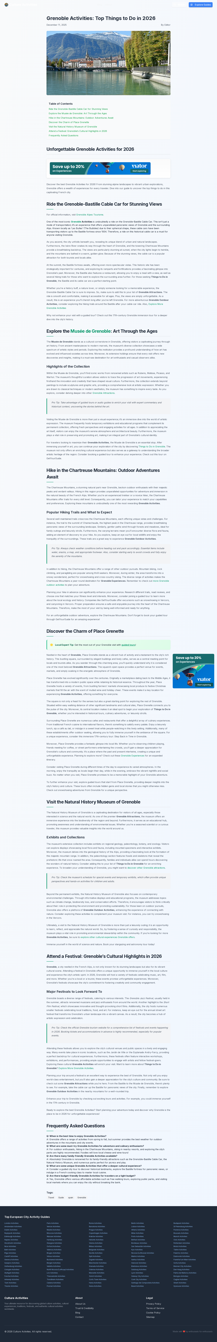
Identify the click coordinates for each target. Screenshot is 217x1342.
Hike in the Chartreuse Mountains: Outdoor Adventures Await (81, 117)
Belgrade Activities (96, 1250)
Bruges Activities (53, 1253)
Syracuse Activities (181, 1286)
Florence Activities (181, 1230)
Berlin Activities (137, 1223)
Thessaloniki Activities (56, 1276)
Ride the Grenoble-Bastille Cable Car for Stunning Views (78, 109)
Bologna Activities (181, 1276)
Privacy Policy (153, 1303)
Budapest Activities (181, 1223)
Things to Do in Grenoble (152, 446)
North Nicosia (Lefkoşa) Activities (60, 1269)
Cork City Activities (139, 1279)
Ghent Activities (180, 1283)
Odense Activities (96, 1269)
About (108, 4)
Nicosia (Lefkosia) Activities (142, 1253)
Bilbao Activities (95, 1246)
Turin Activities (10, 1283)
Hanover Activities (138, 1263)
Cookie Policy (153, 1312)
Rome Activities (95, 1223)
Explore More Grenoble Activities (76, 1068)
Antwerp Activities (11, 1279)
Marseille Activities (96, 1273)
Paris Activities (53, 1223)
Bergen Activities (54, 1263)
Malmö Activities (138, 1256)
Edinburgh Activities (12, 1236)
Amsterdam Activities (13, 1226)
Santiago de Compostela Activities (145, 1283)
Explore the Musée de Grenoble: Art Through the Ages (78, 113)
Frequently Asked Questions (63, 135)
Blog (99, 4)
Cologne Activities (11, 1269)
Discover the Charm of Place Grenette (69, 122)
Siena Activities (95, 1286)
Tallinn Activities (180, 1250)
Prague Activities (96, 1230)
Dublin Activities (10, 1230)
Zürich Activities (95, 1276)
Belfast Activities (138, 1240)
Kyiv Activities (137, 1250)
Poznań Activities (54, 1286)
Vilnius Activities (53, 1256)
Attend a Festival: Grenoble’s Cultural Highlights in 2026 (78, 131)
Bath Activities (10, 1250)
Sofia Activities (180, 1263)
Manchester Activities (98, 1263)
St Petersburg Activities (183, 1226)
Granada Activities (96, 1266)
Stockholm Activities (12, 1243)
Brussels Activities (181, 1233)
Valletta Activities (54, 1266)
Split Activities (94, 1256)
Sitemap (150, 1317)
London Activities (11, 1223)
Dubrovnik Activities (182, 1256)
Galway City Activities (140, 1276)
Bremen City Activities (182, 1266)
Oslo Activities (179, 1240)
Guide (61, 1197)
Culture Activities (20, 5)
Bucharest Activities (55, 1260)
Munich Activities (180, 1236)
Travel (51, 1197)
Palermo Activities (181, 1253)
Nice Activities (10, 1246)
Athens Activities (138, 1230)
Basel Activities (137, 1286)
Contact (79, 1317)
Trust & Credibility (84, 1308)
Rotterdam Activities (182, 1243)
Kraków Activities (96, 1236)
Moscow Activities (54, 1233)
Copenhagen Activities (98, 1233)
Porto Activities (137, 1236)
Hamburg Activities (54, 1240)
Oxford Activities (53, 1246)
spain (70, 1197)
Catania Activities (54, 1283)
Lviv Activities (52, 1273)
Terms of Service (155, 1308)
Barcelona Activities (97, 1226)
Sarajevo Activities (12, 1263)
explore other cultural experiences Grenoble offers (108, 937)
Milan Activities (137, 1233)
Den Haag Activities (181, 1269)
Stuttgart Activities (11, 1273)
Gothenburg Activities (13, 1266)
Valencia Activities (54, 1250)
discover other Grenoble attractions (146, 867)
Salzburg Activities (138, 1269)
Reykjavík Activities (12, 1233)
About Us (80, 1303)
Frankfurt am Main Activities (185, 1260)
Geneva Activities (11, 1260)
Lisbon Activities (138, 1226)
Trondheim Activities (55, 1279)
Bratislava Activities (139, 1266)
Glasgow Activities (54, 1243)
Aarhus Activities (138, 1260)
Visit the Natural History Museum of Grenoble (73, 126)
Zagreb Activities (96, 1260)
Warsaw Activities (54, 1236)
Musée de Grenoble (90, 331)
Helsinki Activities (96, 1240)
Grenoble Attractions (104, 393)
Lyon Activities (137, 1273)
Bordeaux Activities (139, 1243)
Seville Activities (95, 1253)
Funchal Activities (11, 1276)
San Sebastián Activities (141, 1246)
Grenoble (76, 221)
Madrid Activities (53, 1230)
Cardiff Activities (11, 1256)
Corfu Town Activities (97, 1279)
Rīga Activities (10, 1253)
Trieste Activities (11, 1286)
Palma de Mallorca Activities (185, 1273)
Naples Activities (11, 1240)
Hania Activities (95, 1283)
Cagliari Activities (181, 1279)
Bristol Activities (180, 1246)
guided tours (128, 644)
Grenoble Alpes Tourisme (89, 214)
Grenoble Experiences (132, 755)
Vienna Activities (95, 1243)
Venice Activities (53, 1226)
